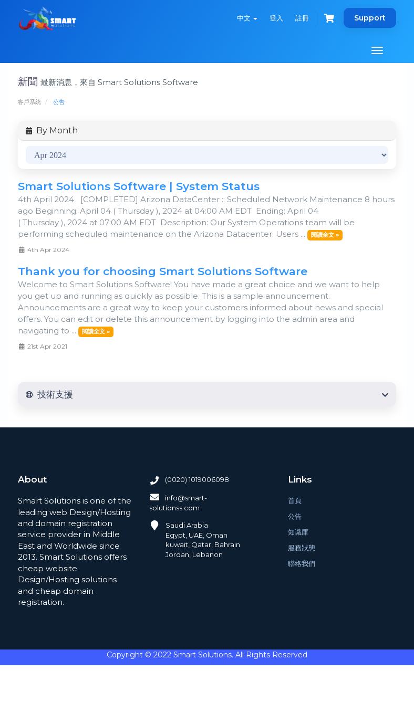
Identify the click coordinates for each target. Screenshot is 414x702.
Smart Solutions (202, 654)
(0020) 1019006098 (189, 479)
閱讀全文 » (325, 234)
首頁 (295, 500)
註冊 (302, 18)
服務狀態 (301, 547)
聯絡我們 (301, 563)
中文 (247, 18)
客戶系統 (29, 102)
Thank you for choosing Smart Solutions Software (162, 271)
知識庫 (298, 532)
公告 (295, 516)
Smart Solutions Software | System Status (139, 186)
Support (370, 18)
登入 (276, 18)
